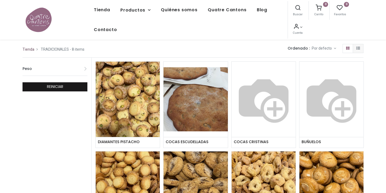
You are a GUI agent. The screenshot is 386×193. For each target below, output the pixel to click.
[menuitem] (102, 10)
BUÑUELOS (311, 141)
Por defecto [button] (322, 48)
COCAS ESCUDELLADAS (187, 141)
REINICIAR (55, 86)
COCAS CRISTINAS (251, 141)
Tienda (28, 49)
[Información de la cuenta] (298, 27)
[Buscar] (298, 8)
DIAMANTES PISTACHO (119, 141)
